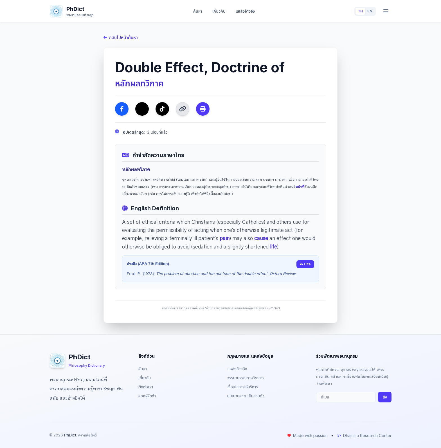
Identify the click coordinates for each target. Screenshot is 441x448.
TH (360, 11)
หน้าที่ (300, 187)
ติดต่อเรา (145, 386)
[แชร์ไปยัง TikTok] (162, 109)
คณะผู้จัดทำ (147, 395)
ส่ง (384, 397)
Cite (305, 264)
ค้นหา (197, 11)
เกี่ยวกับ (219, 11)
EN (369, 11)
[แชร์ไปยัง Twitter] (142, 109)
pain (225, 238)
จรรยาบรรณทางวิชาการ (245, 377)
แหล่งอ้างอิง (245, 11)
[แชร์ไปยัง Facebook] (122, 109)
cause (261, 238)
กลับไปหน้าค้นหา (121, 37)
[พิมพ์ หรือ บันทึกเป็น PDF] (203, 109)
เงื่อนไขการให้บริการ (242, 386)
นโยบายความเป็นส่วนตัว (245, 395)
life (273, 246)
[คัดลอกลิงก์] (182, 109)
